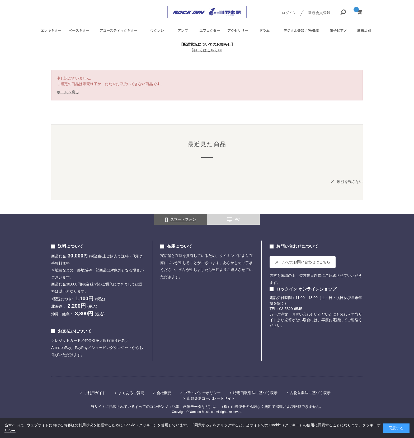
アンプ (183, 31)
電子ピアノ (338, 31)
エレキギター (51, 31)
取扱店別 (364, 31)
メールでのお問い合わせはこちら (302, 262)
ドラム (264, 31)
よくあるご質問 (131, 393)
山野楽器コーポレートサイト (211, 398)
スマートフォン (180, 220)
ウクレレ (157, 31)
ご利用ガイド (95, 393)
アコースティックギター (118, 31)
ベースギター (79, 31)
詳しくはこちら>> (207, 50)
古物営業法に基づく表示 (310, 393)
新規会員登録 (319, 13)
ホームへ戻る (68, 92)
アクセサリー (237, 31)
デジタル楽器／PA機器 (301, 31)
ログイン (289, 13)
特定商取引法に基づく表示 (255, 393)
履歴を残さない (350, 181)
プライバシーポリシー (202, 393)
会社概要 (164, 393)
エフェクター (209, 31)
